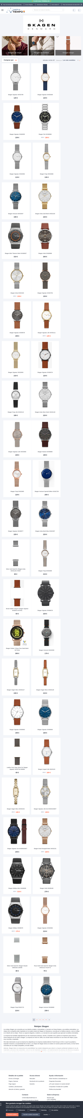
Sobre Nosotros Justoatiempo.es (58, 1078)
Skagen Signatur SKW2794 (67, 293)
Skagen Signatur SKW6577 (39, 531)
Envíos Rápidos (29, 4)
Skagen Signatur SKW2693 (39, 372)
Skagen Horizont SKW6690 (67, 1008)
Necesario (10, 1110)
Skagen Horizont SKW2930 (67, 650)
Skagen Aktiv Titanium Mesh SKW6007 (39, 253)
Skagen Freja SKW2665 (39, 491)
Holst (8, 95)
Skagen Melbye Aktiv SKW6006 (39, 888)
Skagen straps (11, 75)
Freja (9, 89)
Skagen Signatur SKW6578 (39, 333)
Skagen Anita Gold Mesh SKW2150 (68, 213)
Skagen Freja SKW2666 (67, 174)
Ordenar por (59, 60)
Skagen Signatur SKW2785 (39, 94)
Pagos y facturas (13, 1081)
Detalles (46, 1114)
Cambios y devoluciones (15, 1086)
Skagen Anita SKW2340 (39, 293)
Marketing (44, 1110)
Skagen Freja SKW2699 (67, 571)
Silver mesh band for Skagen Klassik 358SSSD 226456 (39, 967)
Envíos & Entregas (14, 1078)
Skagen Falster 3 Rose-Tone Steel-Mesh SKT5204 (39, 649)
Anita (8, 83)
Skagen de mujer (12, 69)
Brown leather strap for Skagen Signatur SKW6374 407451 (39, 610)
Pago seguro (12, 1084)
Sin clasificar (55, 1110)
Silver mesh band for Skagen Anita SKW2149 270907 (39, 570)
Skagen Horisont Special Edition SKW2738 (68, 490)
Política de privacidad (55, 1089)
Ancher (9, 80)
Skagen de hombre (13, 72)
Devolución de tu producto (37, 1081)
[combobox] (48, 10)
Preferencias (22, 1110)
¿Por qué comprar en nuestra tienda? (59, 1084)
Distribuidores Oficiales (42, 4)
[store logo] (15, 10)
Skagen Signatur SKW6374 (67, 372)
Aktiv (8, 77)
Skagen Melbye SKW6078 (39, 928)
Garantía (32, 1084)
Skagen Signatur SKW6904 (67, 730)
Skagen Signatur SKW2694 (67, 928)
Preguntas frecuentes (55, 1081)
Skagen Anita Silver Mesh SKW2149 (68, 412)
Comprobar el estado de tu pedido (58, 1086)
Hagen (9, 92)
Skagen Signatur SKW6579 (67, 611)
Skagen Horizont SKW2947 (39, 213)
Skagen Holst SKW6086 (67, 253)
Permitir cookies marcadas (30, 1114)
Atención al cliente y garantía (17, 1089)
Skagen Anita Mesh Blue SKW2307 (67, 531)
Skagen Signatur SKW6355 (39, 134)
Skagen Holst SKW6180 (67, 888)
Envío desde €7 (55, 4)
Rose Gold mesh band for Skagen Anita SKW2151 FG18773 (68, 967)
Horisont (9, 97)
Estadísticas (33, 1110)
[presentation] (2, 4)
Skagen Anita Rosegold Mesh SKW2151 (67, 849)
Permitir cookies (12, 1114)
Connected (10, 86)
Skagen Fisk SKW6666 (67, 134)
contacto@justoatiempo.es (29, 1097)
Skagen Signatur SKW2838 (67, 94)
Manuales (32, 1078)
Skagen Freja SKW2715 (39, 1008)
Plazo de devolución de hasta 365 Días (12, 4)
